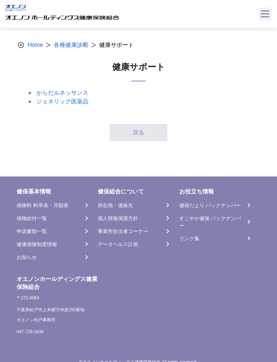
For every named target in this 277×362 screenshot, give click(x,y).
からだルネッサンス (62, 93)
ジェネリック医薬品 (62, 101)
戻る (138, 132)
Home (35, 45)
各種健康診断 (71, 45)
